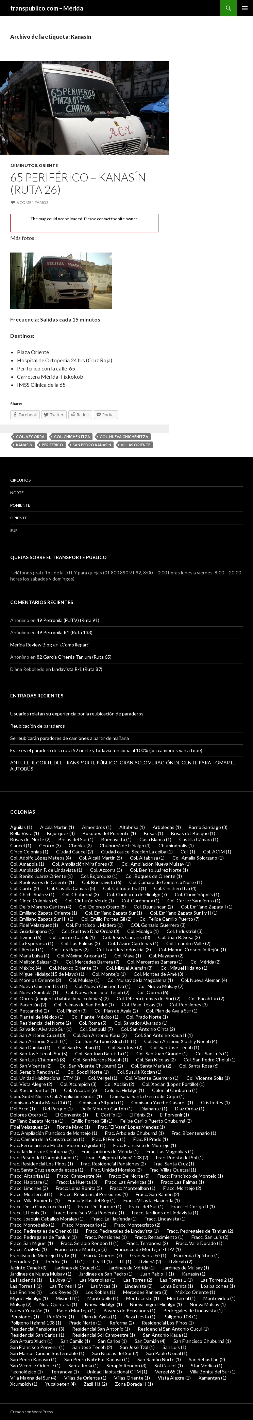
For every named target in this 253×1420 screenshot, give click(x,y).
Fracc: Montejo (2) (182, 1188)
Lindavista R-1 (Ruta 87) (77, 669)
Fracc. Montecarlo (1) (84, 1225)
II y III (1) (102, 1261)
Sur (14, 530)
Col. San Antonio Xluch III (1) (105, 1041)
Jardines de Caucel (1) (77, 1267)
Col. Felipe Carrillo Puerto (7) (169, 919)
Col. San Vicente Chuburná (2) (91, 1066)
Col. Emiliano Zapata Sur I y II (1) (184, 913)
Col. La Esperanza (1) (31, 943)
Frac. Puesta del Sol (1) (180, 1157)
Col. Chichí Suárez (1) (32, 894)
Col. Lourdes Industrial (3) (124, 949)
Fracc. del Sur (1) (146, 1206)
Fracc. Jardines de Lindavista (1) (165, 1212)
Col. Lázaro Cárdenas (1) (133, 943)
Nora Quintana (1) (58, 1304)
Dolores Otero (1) (29, 1115)
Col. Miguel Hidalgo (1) (184, 968)
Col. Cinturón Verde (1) (89, 900)
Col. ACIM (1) (217, 851)
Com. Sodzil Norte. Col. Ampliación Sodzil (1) (56, 1096)
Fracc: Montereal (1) (31, 1194)
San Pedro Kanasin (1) (33, 1359)
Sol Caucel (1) (168, 1365)
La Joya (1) (61, 1280)
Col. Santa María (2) (151, 1066)
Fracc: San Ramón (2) (157, 1194)
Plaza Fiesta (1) (139, 1316)
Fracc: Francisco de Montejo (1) (190, 1176)
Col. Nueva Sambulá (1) (34, 992)
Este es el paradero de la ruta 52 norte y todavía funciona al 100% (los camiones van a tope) (106, 750)
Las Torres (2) (137, 1280)
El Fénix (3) (141, 1115)
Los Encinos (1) (26, 1292)
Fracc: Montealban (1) (132, 1188)
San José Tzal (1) (137, 1347)
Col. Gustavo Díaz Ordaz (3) (90, 931)
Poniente (20, 505)
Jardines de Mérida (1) (131, 1267)
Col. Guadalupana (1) (32, 931)
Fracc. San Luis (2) (210, 1237)
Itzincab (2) (180, 1261)
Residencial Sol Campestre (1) (103, 1335)
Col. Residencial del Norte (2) (40, 1023)
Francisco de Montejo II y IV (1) (43, 1255)
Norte (17, 492)
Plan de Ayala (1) (99, 1316)
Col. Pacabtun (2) (206, 998)
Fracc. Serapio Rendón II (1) (90, 1243)
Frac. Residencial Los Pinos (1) (41, 1163)
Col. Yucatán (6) (80, 1090)
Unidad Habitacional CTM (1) (117, 1371)
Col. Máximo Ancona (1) (81, 955)
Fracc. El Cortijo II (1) (193, 1206)
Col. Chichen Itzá (72, 436)
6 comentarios (32, 202)
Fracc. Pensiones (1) (106, 1237)
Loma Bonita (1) (177, 1286)
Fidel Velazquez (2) (29, 1127)
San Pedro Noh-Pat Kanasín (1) (97, 1359)
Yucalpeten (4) (60, 1384)
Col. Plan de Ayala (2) (116, 1011)
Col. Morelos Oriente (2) (35, 980)
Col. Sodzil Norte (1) (88, 1072)
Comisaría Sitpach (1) (101, 1102)
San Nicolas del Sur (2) (115, 1353)
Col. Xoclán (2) (119, 1084)
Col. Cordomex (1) (140, 900)
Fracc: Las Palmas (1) (182, 1182)
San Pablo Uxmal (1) (166, 1353)
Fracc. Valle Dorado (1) (199, 1243)
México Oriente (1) (195, 1292)
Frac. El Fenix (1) (108, 1139)
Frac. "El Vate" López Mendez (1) (131, 1127)
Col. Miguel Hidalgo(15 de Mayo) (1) (47, 974)
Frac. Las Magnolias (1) (170, 1151)
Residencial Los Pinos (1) (168, 1323)
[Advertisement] (216, 67)
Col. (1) (188, 851)
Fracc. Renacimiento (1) (159, 1237)
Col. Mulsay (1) (84, 980)
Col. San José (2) (125, 1047)
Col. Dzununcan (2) (153, 907)
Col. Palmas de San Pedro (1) (84, 1004)
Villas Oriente (135, 445)
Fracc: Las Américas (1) (129, 1182)
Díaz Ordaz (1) (189, 1108)
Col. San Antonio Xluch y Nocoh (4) (180, 1041)
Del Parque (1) (58, 1108)
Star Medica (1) (206, 1365)
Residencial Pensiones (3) (37, 1329)
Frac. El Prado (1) (150, 1139)
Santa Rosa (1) (83, 1365)
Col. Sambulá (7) (96, 1029)
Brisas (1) (153, 833)
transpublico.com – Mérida (46, 8)
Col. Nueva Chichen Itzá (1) (38, 986)
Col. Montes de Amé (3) (158, 974)
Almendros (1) (97, 827)
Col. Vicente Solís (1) (208, 1078)
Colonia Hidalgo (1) (124, 1090)
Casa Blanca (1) (155, 839)
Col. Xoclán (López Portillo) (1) (173, 1084)
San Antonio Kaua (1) (165, 1335)
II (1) (80, 1261)
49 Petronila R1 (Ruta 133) (64, 632)
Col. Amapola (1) (27, 864)
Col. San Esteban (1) (79, 1047)
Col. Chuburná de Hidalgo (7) (137, 894)
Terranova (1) (65, 1371)
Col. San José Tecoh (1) (174, 1047)
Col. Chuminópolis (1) (197, 894)
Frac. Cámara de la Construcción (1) (47, 1139)
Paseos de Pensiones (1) (129, 1310)
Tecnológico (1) (26, 1371)
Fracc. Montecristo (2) (137, 1225)
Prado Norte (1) (85, 1323)
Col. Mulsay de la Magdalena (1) (140, 980)
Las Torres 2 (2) (217, 1280)
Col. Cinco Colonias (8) (33, 900)
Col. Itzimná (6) (25, 937)
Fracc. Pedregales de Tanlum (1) (43, 1237)
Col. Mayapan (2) (166, 955)
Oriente (48, 165)
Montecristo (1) (142, 1298)
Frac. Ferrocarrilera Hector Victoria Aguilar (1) (57, 1145)
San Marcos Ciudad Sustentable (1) (47, 1353)
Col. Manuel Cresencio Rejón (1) (192, 949)
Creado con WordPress (31, 1411)
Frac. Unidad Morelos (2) (116, 1170)
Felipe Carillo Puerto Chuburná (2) (156, 1121)
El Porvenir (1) (174, 1115)
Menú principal (245, 8)
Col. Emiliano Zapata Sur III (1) (41, 919)
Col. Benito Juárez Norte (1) (159, 870)
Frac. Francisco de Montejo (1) (144, 1145)
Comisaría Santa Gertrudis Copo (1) (147, 1096)
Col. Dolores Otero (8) (102, 907)
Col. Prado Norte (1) (147, 1017)
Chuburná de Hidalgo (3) (125, 845)
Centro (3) (50, 845)
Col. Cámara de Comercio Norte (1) (165, 882)
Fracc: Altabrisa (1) (29, 1176)
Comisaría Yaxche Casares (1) (162, 1102)
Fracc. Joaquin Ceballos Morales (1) (47, 1219)
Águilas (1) (21, 827)
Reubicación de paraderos (37, 726)
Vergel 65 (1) (168, 1371)
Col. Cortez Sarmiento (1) (193, 900)
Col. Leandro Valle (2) (188, 943)
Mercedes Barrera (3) (145, 1292)
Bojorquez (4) (61, 833)
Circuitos (20, 480)
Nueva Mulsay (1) (208, 1304)
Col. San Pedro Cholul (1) (210, 1059)
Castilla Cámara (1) (198, 839)
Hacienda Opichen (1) (197, 1255)
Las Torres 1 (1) (176, 1280)
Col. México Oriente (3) (73, 968)
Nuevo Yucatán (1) (29, 1310)
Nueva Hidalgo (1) (103, 1304)
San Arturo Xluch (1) (31, 1341)
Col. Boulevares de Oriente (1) (42, 882)
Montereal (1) (181, 1298)
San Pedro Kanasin (92, 445)
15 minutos (23, 165)
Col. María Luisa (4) (29, 955)
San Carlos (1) (112, 1341)
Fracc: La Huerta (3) (76, 1182)
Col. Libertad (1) (27, 949)
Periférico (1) (60, 1316)
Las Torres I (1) (26, 1286)
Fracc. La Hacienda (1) (114, 1219)
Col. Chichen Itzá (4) (175, 888)
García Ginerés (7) (103, 1255)
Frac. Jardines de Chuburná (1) (42, 1151)
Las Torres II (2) (66, 1286)
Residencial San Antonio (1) (101, 1329)
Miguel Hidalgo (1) (29, 1298)
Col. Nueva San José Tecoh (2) (98, 992)
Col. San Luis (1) (212, 1053)
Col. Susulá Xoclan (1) (139, 1072)
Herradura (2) (24, 1261)
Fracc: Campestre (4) (79, 1176)
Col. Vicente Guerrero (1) (152, 1078)
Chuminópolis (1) (176, 845)
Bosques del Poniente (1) (109, 833)
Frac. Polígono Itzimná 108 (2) (117, 1157)
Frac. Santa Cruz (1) (174, 1163)
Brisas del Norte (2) (30, 839)
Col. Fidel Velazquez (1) (34, 925)
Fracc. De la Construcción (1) (40, 1206)
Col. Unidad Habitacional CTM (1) (45, 1078)
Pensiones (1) (24, 1316)
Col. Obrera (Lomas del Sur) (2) (149, 998)
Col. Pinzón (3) (72, 1011)
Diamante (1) (153, 1108)
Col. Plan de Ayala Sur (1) (172, 1011)
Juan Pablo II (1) (157, 1274)
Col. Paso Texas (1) (142, 1004)
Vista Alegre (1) (174, 1378)
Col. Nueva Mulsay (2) (161, 986)
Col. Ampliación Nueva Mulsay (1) (156, 864)
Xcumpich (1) (23, 1384)
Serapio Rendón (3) (126, 1365)
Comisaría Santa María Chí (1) (40, 1102)
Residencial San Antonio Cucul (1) (173, 1329)
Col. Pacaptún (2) (28, 1004)
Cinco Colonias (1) (29, 851)
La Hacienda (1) (26, 1280)
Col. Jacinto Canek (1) (72, 937)
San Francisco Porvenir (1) (37, 1347)
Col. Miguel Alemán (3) (129, 968)
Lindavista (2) (139, 1286)
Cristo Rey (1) (215, 1102)
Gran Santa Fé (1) (148, 1255)
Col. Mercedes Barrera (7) (92, 962)
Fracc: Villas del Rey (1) (92, 1200)
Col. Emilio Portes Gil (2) (106, 919)
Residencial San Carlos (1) (37, 1335)
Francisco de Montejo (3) (81, 1249)
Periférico (52, 445)
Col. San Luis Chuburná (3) (37, 1059)
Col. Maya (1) (127, 955)
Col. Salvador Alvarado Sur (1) (41, 1029)
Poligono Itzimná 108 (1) (35, 1323)
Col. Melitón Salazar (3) (34, 962)
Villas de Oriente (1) (85, 1378)
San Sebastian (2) (207, 1359)
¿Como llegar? (74, 644)
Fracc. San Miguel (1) (31, 1243)
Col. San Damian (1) (30, 1047)
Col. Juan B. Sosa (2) (179, 937)
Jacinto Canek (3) (28, 1267)
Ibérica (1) (56, 1261)
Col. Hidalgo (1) (143, 931)
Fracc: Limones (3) (29, 1188)
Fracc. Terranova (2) (147, 1243)
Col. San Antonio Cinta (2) (148, 1029)
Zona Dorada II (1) (134, 1384)
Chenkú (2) (80, 845)
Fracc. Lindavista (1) (165, 1219)
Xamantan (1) (212, 1378)
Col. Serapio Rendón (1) (35, 1072)
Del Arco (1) (22, 1108)
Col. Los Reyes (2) (70, 949)
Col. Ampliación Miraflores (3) (83, 864)
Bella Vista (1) (24, 833)
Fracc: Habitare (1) (29, 1182)
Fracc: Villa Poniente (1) (35, 1200)
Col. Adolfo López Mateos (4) (40, 858)
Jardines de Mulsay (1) (186, 1267)
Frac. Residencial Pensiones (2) (113, 1163)
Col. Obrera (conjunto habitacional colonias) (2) (59, 998)
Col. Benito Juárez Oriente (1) (41, 876)
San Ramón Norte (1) (159, 1359)
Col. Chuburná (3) (80, 894)
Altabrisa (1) (132, 827)
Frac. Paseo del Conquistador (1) (44, 1157)
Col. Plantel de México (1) (37, 1017)
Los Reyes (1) (64, 1292)
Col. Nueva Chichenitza (124, 436)
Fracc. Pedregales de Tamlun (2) (200, 1231)
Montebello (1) (102, 1298)
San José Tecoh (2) (92, 1347)
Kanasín (24, 445)
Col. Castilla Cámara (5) (71, 888)
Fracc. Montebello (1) (32, 1225)
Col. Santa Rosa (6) (199, 1066)
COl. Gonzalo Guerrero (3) (158, 925)
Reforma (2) (121, 1323)
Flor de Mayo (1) (73, 1127)
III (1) (125, 1261)
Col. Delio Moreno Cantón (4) (40, 907)
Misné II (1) (68, 1298)
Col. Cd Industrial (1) (124, 888)
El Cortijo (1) (109, 1115)
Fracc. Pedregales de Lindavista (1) (122, 1231)
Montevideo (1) (219, 1298)
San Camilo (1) (75, 1341)
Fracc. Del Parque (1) (99, 1206)
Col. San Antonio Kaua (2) (100, 1035)
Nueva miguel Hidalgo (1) (156, 1304)
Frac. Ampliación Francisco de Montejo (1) (53, 1133)
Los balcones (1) (218, 1286)
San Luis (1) (174, 1347)
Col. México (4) (25, 968)
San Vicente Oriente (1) (35, 1365)
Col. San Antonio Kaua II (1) (164, 1035)
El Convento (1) (71, 1115)
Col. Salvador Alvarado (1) (141, 1023)
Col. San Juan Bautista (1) (102, 1053)
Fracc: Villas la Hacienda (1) (151, 1200)
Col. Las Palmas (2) (80, 943)
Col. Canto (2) (24, 888)
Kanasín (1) (193, 1274)
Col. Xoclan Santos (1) (33, 1090)
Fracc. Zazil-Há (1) (28, 1249)
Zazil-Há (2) (95, 1384)
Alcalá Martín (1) (57, 827)
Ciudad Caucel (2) (74, 851)
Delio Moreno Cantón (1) (107, 1108)
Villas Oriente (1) (132, 1378)
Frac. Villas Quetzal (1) (173, 1170)
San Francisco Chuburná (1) (202, 1341)
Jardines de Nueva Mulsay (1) (40, 1274)
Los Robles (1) (100, 1292)
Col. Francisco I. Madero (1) (94, 925)
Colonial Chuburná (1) (175, 1090)
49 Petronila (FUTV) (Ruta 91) (68, 620)
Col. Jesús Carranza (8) (126, 937)
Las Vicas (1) (104, 1286)
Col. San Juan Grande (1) (162, 1053)
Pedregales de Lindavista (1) (193, 1310)
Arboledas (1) (167, 827)
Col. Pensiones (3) (189, 1004)
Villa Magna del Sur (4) (33, 1378)
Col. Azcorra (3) (106, 870)
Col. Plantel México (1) (94, 1017)
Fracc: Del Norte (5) (129, 1176)
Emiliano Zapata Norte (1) (37, 1121)
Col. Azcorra (30, 436)
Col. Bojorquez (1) (99, 876)
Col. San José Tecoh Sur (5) (38, 1053)
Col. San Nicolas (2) (156, 1059)
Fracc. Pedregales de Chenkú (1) (44, 1231)
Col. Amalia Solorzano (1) (198, 858)
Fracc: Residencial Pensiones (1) (94, 1194)
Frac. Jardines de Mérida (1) (110, 1151)
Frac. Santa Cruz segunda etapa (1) (46, 1170)
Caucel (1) (20, 845)
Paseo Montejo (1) (76, 1310)
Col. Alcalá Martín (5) (100, 858)
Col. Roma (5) (92, 1023)
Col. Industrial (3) (185, 931)
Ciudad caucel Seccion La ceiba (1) (137, 851)
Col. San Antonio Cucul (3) (37, 1035)
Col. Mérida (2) (205, 962)
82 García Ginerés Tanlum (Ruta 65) (74, 657)
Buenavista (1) (116, 839)
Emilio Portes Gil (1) (92, 1121)
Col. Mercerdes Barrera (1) (155, 962)
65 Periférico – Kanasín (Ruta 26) (78, 183)
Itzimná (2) (150, 1261)
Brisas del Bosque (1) (193, 833)
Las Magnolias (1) (98, 1280)
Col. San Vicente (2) (31, 1066)
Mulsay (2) (21, 1304)
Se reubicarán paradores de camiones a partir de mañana (69, 738)
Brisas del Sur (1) (76, 839)
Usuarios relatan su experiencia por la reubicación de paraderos (77, 713)
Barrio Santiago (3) (208, 827)
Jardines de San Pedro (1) (106, 1274)
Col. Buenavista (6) (101, 882)
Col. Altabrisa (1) (147, 858)
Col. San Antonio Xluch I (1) (39, 1041)
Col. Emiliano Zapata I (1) (207, 907)
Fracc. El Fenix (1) (28, 1212)
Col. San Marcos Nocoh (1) (100, 1059)
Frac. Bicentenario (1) (194, 1133)
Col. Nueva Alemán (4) (204, 980)
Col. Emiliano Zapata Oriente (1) (43, 913)
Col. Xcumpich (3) (78, 1084)
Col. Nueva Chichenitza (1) (103, 986)
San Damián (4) (150, 1341)
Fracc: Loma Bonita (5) (79, 1188)
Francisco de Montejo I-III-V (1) (148, 1249)
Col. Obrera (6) (152, 992)
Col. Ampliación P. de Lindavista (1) (46, 870)
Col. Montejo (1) (109, 974)
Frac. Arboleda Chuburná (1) (134, 1133)
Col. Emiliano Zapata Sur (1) (113, 913)
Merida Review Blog (31, 644)
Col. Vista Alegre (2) (31, 1084)
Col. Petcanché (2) (29, 1011)
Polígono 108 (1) (180, 1316)
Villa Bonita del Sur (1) (213, 1371)
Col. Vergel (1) (102, 1078)
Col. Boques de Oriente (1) (153, 876)
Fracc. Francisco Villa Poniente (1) (89, 1212)
